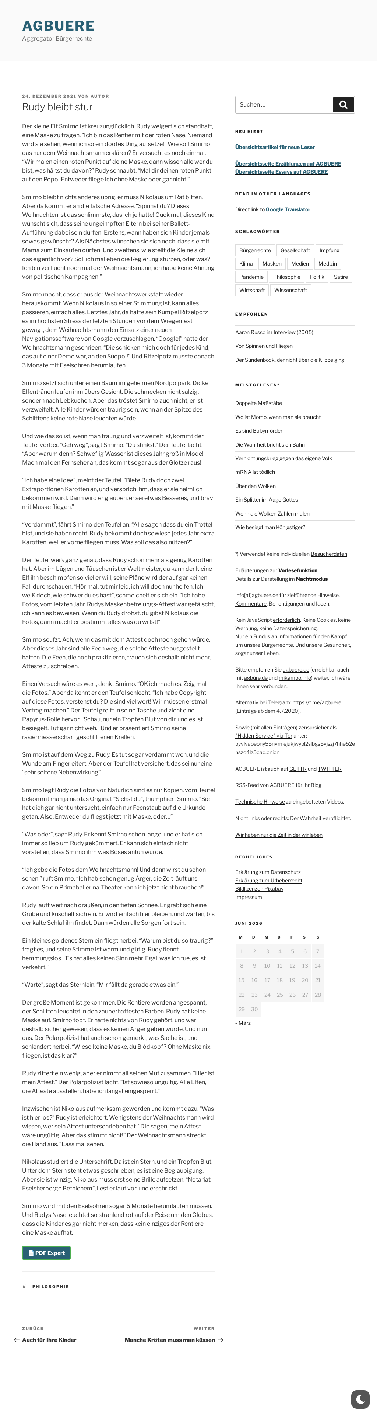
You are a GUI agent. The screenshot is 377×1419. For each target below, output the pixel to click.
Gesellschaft (295, 250)
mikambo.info (295, 677)
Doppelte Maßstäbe (258, 403)
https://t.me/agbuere (316, 702)
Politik (317, 277)
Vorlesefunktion (297, 570)
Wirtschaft (252, 290)
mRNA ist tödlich (255, 472)
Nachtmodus (312, 579)
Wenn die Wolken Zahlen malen (272, 513)
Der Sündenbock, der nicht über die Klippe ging (289, 360)
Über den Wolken (255, 486)
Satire (341, 277)
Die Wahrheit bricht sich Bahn (270, 444)
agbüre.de (256, 677)
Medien (300, 263)
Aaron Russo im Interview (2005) (274, 332)
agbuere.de (296, 669)
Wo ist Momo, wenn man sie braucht (278, 417)
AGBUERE (58, 26)
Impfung (329, 250)
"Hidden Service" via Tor (263, 735)
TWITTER (330, 769)
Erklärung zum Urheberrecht (268, 880)
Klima (246, 263)
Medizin (327, 263)
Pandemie (251, 277)
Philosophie (51, 1286)
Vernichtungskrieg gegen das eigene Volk (283, 458)
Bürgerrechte (255, 250)
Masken (272, 263)
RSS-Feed (247, 785)
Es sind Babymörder (258, 430)
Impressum (248, 897)
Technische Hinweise (260, 801)
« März (243, 1023)
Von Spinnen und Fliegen (264, 346)
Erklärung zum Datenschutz (268, 872)
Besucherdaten (329, 554)
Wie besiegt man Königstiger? (270, 527)
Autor (100, 96)
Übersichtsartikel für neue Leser (275, 147)
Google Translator (288, 209)
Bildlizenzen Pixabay (259, 888)
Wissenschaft (290, 290)
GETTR (298, 769)
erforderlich (286, 620)
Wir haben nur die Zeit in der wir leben (279, 835)
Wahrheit (310, 818)
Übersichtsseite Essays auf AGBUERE (281, 172)
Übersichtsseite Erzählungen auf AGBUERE (288, 163)
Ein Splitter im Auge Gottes (266, 499)
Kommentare (251, 603)
